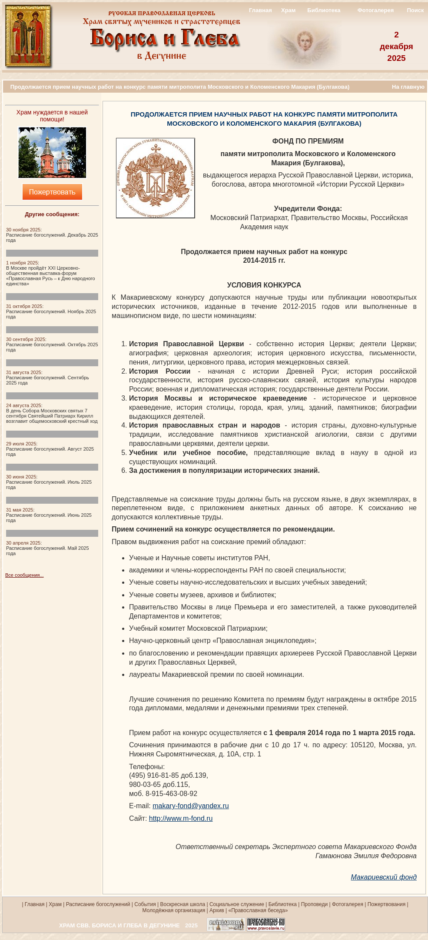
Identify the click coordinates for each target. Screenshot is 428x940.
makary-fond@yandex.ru (191, 806)
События (145, 904)
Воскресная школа (183, 904)
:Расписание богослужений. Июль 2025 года (49, 482)
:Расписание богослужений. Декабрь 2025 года (52, 235)
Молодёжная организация (174, 910)
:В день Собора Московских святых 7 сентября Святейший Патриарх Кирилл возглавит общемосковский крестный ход (52, 413)
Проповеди (314, 904)
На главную (408, 87)
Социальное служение (236, 904)
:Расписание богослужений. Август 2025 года (50, 449)
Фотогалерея (376, 10)
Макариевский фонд (384, 877)
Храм (288, 10)
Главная (260, 10)
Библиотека (323, 10)
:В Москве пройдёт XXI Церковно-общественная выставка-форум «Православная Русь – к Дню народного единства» (50, 273)
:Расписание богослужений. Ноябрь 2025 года (51, 311)
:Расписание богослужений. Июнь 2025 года (49, 515)
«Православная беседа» (257, 910)
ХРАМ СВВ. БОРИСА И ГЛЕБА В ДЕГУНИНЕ (119, 925)
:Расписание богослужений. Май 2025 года (47, 548)
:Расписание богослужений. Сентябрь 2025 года (47, 377)
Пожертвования (386, 904)
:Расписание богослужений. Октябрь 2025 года (52, 344)
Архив (216, 910)
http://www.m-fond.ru (181, 818)
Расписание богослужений (97, 904)
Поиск (415, 10)
